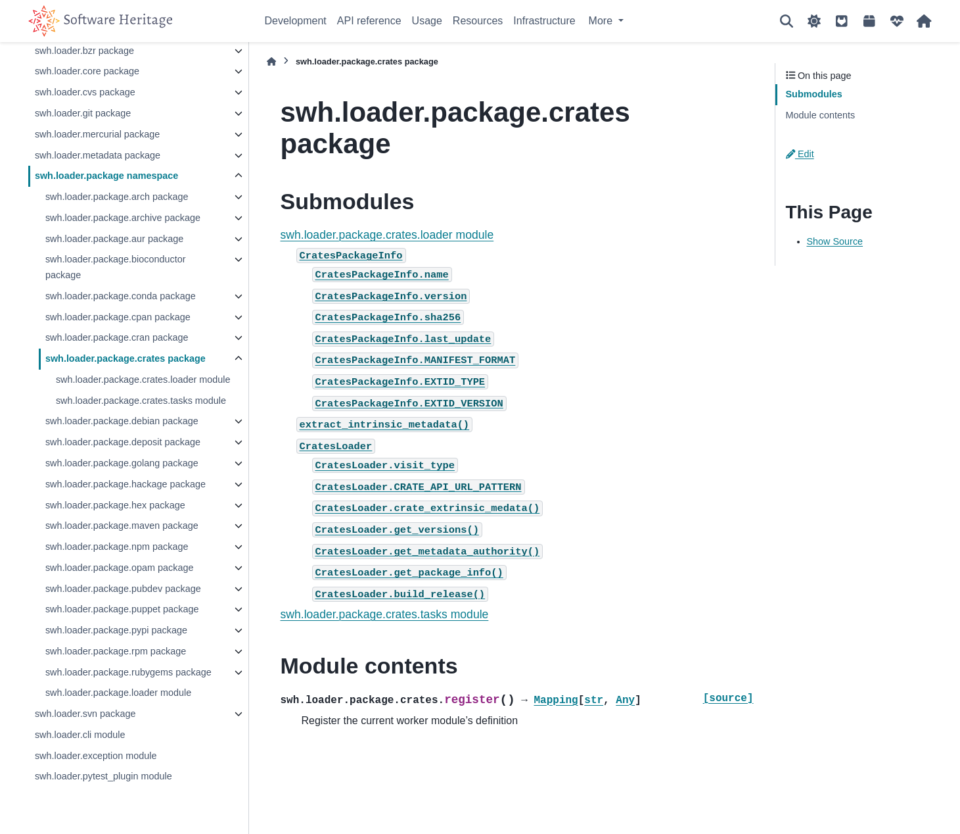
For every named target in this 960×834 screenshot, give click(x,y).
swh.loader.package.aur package (114, 238)
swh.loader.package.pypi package (116, 630)
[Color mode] (814, 21)
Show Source (835, 241)
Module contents (821, 115)
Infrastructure (544, 20)
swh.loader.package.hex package (115, 505)
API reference (369, 20)
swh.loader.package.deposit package (122, 442)
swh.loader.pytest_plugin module (103, 776)
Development (296, 20)
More (602, 20)
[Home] (271, 61)
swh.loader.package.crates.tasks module (141, 400)
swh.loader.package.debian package (121, 421)
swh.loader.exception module (96, 755)
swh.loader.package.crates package (125, 358)
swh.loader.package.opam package (119, 567)
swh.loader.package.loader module (118, 692)
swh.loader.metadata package (97, 155)
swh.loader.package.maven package (121, 525)
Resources (478, 20)
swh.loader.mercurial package (97, 134)
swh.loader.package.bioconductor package (115, 267)
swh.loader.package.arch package (117, 196)
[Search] (786, 21)
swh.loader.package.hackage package (125, 484)
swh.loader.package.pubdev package (123, 588)
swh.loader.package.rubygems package (128, 672)
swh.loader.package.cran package (117, 337)
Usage (427, 20)
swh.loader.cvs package (85, 92)
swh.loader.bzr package (84, 50)
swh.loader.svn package (85, 713)
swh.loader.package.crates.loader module (143, 379)
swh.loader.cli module (80, 734)
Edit (800, 154)
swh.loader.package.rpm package (115, 651)
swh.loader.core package (87, 71)
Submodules (814, 94)
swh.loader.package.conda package (120, 296)
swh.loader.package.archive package (122, 217)
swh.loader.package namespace (106, 175)
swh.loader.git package (83, 113)
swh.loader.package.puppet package (122, 609)
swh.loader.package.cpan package (118, 317)
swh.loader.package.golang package (121, 463)
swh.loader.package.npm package (117, 546)
